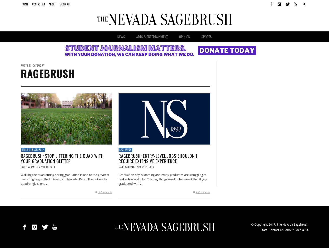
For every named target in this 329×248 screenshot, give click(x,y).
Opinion (26, 149)
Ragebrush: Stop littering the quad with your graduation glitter (62, 158)
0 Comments (103, 192)
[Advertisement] (254, 124)
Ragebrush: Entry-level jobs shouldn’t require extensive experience (158, 158)
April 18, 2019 (47, 166)
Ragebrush (38, 149)
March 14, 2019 (145, 166)
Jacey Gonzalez (29, 166)
